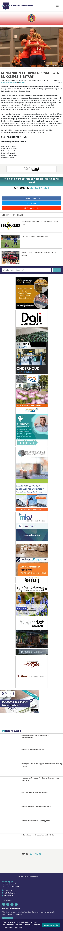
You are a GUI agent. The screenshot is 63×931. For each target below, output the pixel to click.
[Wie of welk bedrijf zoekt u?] (26, 271)
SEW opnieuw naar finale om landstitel (35, 793)
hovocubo (9, 83)
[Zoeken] (56, 271)
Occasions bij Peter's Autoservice (33, 751)
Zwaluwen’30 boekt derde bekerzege (35, 238)
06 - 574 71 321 (39, 187)
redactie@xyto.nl (10, 894)
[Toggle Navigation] (57, 5)
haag (15, 83)
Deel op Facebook (31, 198)
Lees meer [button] (18, 928)
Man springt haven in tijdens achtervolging (36, 808)
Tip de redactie (31, 208)
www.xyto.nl (8, 897)
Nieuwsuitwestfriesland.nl (22, 6)
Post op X (31, 203)
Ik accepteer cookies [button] (51, 925)
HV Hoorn (22, 83)
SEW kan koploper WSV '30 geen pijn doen (36, 822)
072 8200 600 (9, 891)
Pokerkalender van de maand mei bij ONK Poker (38, 836)
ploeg (3, 83)
